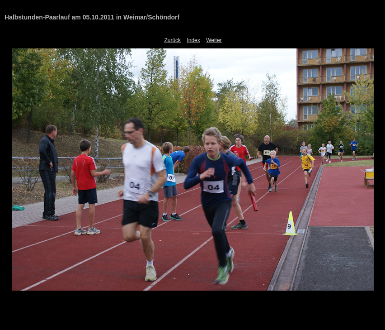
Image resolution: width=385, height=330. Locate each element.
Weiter (213, 40)
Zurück (172, 40)
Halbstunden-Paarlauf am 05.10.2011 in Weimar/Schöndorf (92, 17)
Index (193, 40)
